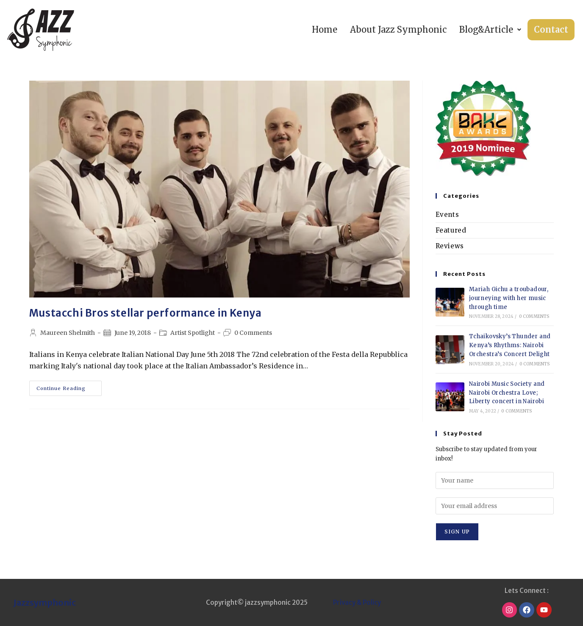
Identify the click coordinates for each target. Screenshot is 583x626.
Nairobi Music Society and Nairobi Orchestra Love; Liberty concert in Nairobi (507, 392)
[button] (490, 29)
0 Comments (253, 333)
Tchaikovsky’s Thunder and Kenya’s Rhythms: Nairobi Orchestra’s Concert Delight (510, 345)
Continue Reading (69, 386)
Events (447, 215)
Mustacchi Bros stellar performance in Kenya (145, 313)
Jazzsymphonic (45, 602)
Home (324, 29)
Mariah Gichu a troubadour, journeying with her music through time (508, 298)
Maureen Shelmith (67, 333)
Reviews (450, 246)
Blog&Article (490, 29)
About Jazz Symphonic (398, 29)
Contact (551, 29)
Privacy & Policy (357, 602)
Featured (451, 230)
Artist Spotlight (192, 333)
